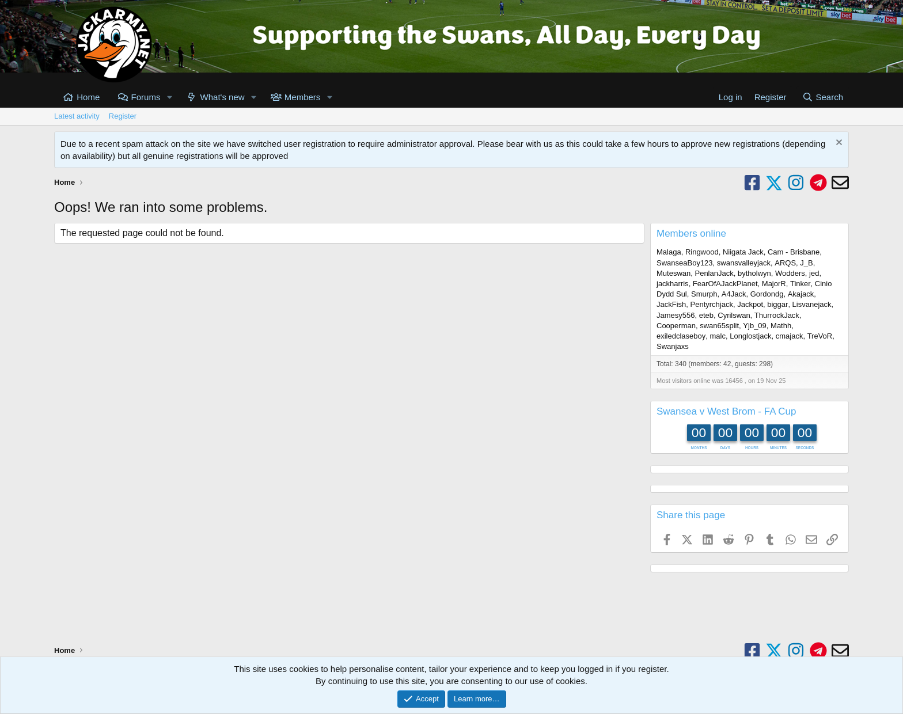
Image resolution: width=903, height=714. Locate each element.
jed (814, 273)
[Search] (822, 97)
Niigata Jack (743, 252)
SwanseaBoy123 (685, 263)
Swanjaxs (673, 346)
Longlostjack (750, 336)
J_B (806, 263)
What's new (222, 97)
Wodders (790, 273)
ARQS (785, 263)
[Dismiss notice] (838, 144)
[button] (169, 97)
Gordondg (767, 294)
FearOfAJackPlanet (725, 283)
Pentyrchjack (711, 304)
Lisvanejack (812, 304)
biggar (777, 304)
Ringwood (702, 252)
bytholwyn (754, 273)
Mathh (781, 325)
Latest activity (77, 116)
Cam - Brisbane (793, 252)
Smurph (704, 294)
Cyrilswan (734, 315)
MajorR (774, 283)
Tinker (800, 283)
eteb (706, 315)
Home (88, 97)
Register (122, 116)
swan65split (719, 325)
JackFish (671, 304)
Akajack (801, 294)
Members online (691, 233)
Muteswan (673, 273)
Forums (146, 97)
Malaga (669, 252)
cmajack (789, 336)
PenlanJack (714, 273)
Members (302, 97)
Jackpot (750, 304)
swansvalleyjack (744, 263)
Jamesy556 (676, 315)
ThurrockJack (776, 315)
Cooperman (676, 325)
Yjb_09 (754, 325)
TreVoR (820, 336)
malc (718, 336)
